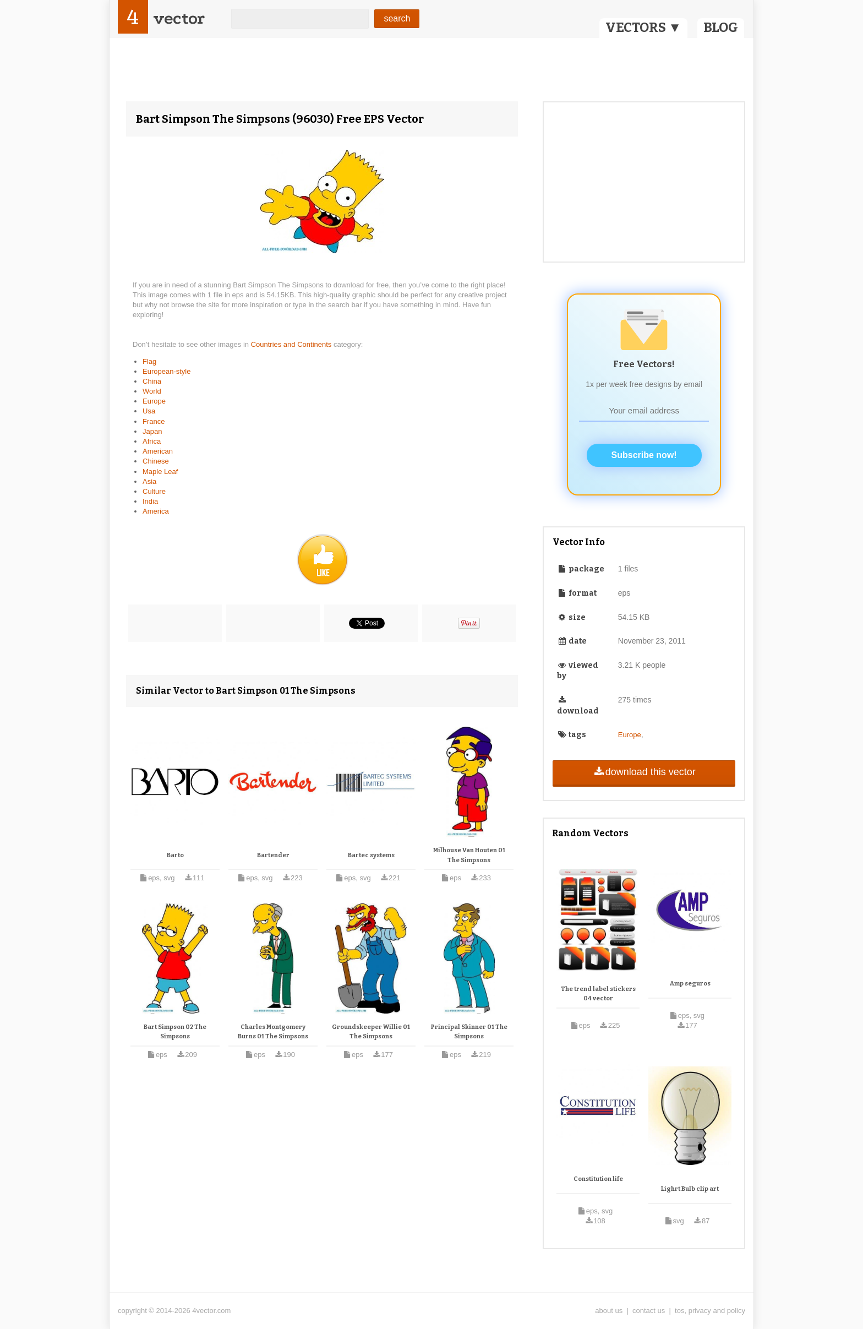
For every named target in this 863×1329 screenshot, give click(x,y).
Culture (154, 491)
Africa (152, 441)
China (152, 381)
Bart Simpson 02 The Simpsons (175, 1032)
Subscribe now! (644, 455)
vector (179, 18)
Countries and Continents (292, 344)
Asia (149, 481)
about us (608, 1310)
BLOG (720, 27)
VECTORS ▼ (643, 27)
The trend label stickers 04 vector (598, 994)
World (152, 391)
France (154, 421)
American (158, 451)
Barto (175, 855)
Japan (152, 431)
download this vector (643, 771)
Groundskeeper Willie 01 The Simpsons (371, 1032)
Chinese (156, 461)
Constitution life (598, 1179)
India (150, 501)
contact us (648, 1310)
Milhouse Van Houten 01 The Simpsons (469, 855)
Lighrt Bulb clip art (690, 1188)
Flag (149, 361)
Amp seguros (690, 983)
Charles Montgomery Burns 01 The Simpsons (273, 1032)
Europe (154, 401)
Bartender (273, 855)
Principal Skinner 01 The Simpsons (469, 1032)
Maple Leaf (160, 471)
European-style (166, 371)
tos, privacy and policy (710, 1310)
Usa (149, 411)
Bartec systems (371, 855)
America (156, 511)
